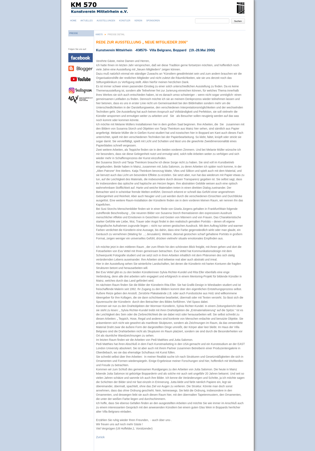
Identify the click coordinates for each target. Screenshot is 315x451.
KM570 (99, 34)
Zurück (100, 437)
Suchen (238, 21)
